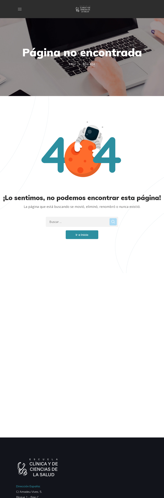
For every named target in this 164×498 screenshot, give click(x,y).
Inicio (72, 64)
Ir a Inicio (82, 234)
